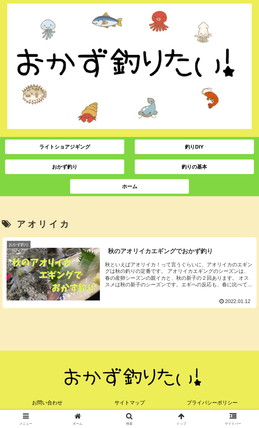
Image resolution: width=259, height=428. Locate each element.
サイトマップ (129, 402)
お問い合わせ (47, 402)
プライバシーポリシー (212, 402)
